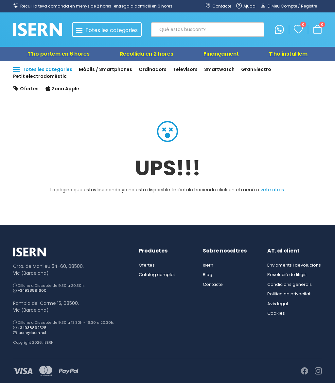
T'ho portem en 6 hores (58, 54)
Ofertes (26, 89)
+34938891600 (32, 290)
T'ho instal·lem (288, 54)
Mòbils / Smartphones (105, 69)
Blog (207, 274)
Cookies (276, 313)
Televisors (185, 69)
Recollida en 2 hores (146, 54)
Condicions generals (289, 284)
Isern (208, 265)
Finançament (221, 54)
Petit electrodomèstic (40, 76)
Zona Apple (62, 89)
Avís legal (277, 304)
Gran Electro (256, 69)
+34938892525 (32, 327)
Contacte (213, 284)
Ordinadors (153, 69)
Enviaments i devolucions (294, 265)
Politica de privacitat (288, 294)
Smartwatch (219, 69)
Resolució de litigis (287, 274)
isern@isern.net (32, 332)
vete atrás (272, 189)
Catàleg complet (157, 274)
